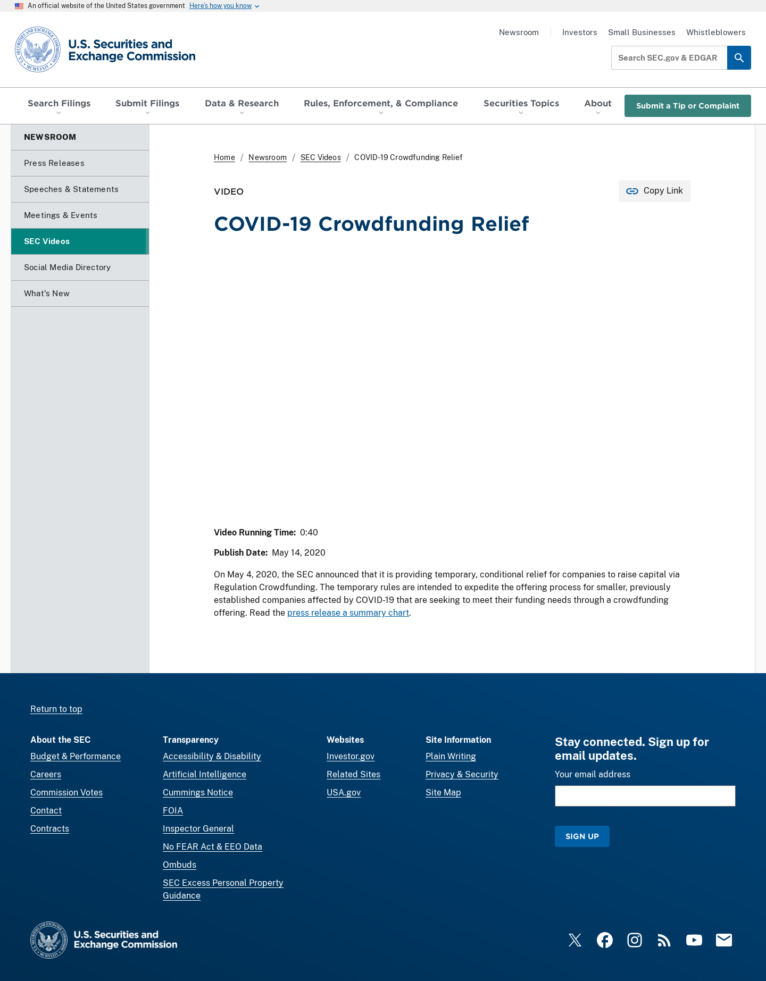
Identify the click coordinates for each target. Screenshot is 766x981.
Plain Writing (451, 756)
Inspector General (198, 829)
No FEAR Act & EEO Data (212, 847)
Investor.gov (350, 756)
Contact (46, 811)
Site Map (443, 792)
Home (224, 157)
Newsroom (519, 32)
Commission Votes (66, 792)
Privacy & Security (462, 774)
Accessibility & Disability (212, 756)
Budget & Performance (75, 756)
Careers (45, 774)
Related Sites (353, 774)
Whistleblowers (716, 32)
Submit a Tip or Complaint (687, 105)
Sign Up (582, 836)
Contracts (49, 829)
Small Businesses (642, 32)
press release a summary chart (348, 613)
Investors (579, 32)
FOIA (173, 811)
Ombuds (179, 865)
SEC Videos (321, 157)
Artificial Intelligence (204, 774)
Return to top (56, 709)
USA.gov (344, 792)
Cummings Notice (198, 792)
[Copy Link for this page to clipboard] (654, 191)
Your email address (592, 774)
